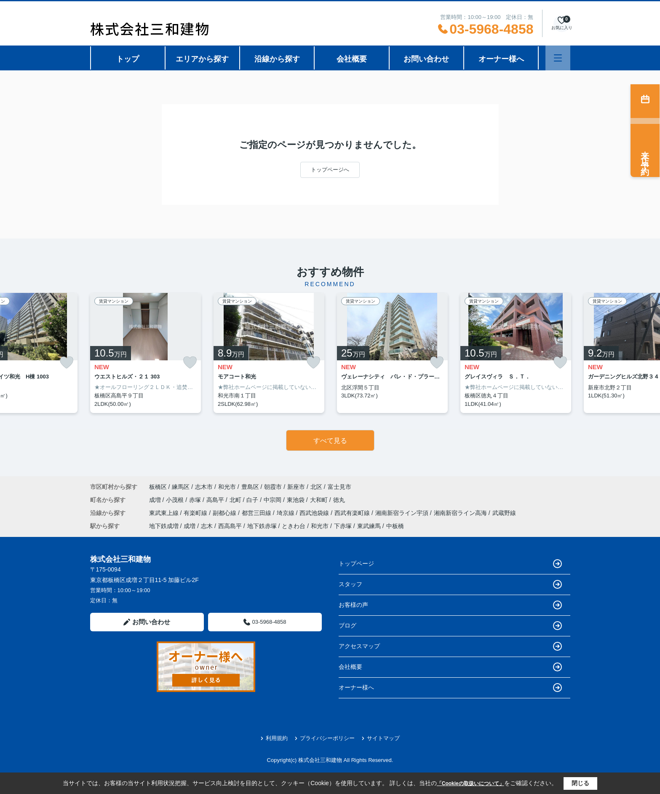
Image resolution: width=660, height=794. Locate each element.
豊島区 (250, 486)
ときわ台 (293, 526)
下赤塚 (343, 526)
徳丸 (339, 499)
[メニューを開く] (558, 58)
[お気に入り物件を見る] (561, 23)
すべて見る (330, 440)
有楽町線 (196, 513)
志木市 (204, 486)
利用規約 (274, 738)
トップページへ (330, 169)
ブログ (450, 625)
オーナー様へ (501, 59)
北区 (316, 486)
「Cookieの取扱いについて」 (470, 783)
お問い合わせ (426, 59)
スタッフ (450, 584)
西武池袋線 (315, 513)
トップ (127, 59)
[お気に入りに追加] (66, 362)
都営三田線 (257, 513)
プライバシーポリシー (324, 738)
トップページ (450, 563)
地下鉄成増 (164, 526)
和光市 (227, 486)
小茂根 (175, 499)
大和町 (319, 499)
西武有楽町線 (352, 513)
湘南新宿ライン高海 (461, 513)
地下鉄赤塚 (262, 526)
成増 (156, 499)
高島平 (216, 499)
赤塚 (196, 499)
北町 (236, 499)
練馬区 (181, 486)
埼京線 (286, 513)
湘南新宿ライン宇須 (402, 513)
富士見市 (339, 486)
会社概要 (352, 59)
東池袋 (296, 499)
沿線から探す (277, 59)
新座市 (296, 486)
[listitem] (145, 353)
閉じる (580, 783)
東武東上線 (164, 513)
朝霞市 (273, 486)
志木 (207, 526)
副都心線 (225, 513)
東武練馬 (369, 526)
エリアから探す (202, 59)
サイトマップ (380, 738)
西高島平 (230, 526)
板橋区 (158, 486)
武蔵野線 (504, 513)
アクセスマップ (450, 646)
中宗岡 (273, 499)
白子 (253, 499)
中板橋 (395, 526)
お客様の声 (450, 605)
